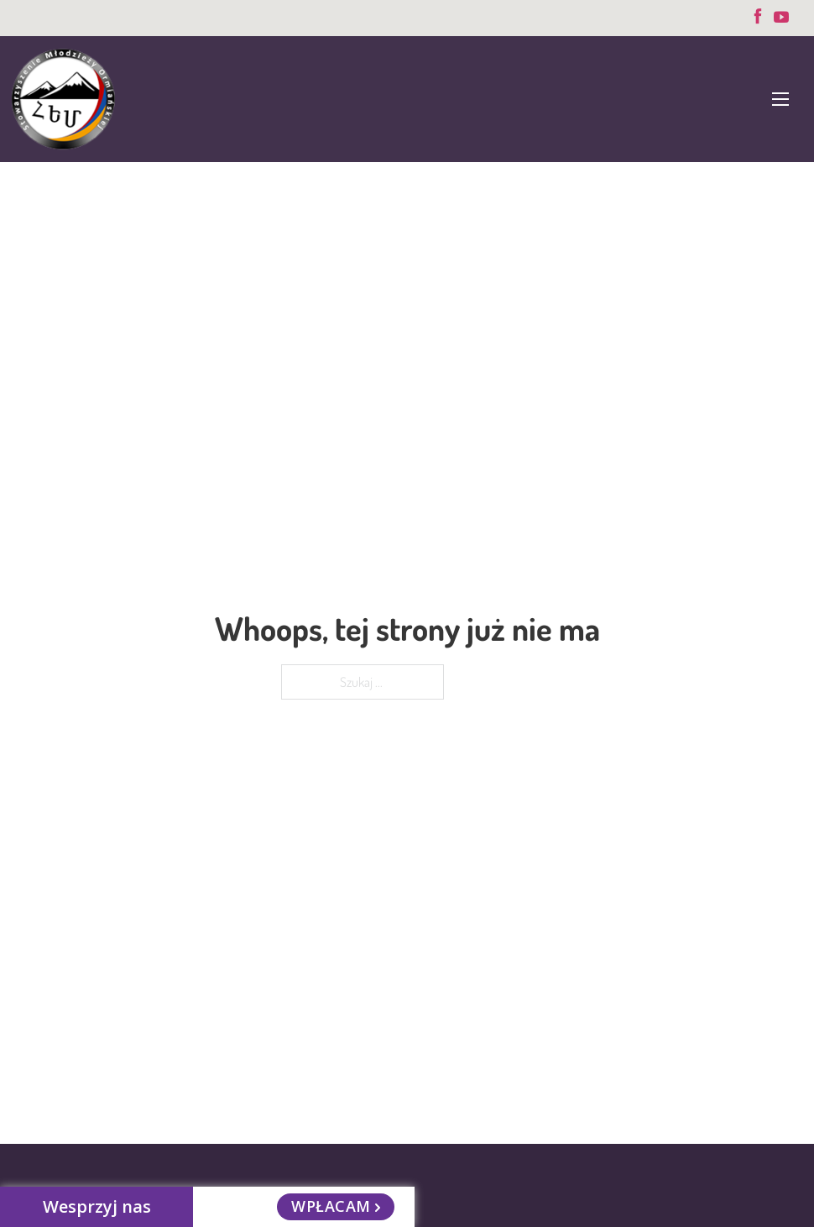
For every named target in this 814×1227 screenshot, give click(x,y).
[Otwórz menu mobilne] (780, 99)
